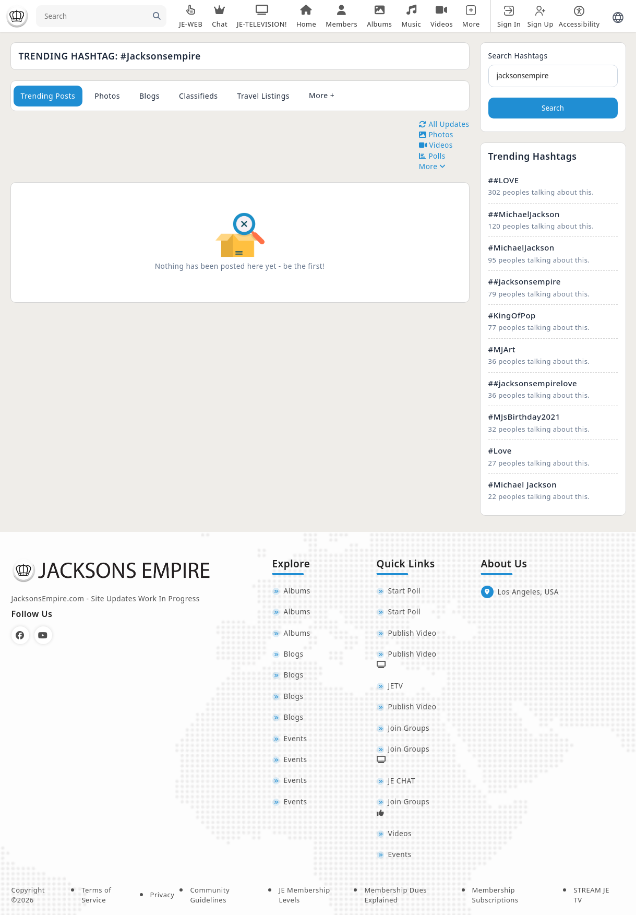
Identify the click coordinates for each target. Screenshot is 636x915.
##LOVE (503, 180)
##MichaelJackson (524, 214)
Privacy (162, 894)
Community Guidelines (210, 895)
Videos (400, 833)
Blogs (149, 96)
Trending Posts (48, 96)
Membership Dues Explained (395, 895)
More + (321, 95)
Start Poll (404, 591)
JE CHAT (401, 781)
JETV (395, 686)
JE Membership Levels (304, 895)
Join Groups (409, 728)
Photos (107, 96)
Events (295, 738)
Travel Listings (263, 96)
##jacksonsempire (524, 281)
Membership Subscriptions (495, 895)
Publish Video (412, 633)
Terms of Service (96, 895)
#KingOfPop (512, 315)
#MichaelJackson (521, 247)
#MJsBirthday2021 (524, 416)
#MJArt (502, 349)
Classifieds (198, 96)
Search (553, 108)
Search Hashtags (518, 56)
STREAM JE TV (591, 895)
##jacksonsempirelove (533, 383)
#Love (500, 450)
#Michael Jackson (522, 484)
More (432, 166)
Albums (297, 591)
